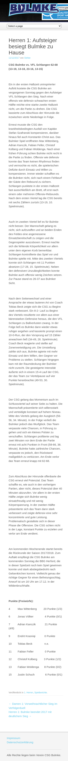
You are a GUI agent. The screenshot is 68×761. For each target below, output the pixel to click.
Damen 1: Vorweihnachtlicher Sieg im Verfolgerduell (33, 705)
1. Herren (28, 692)
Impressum (13, 738)
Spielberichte (40, 692)
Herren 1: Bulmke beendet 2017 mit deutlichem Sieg (30, 714)
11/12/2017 (14, 58)
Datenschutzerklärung (20, 742)
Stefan (27, 58)
